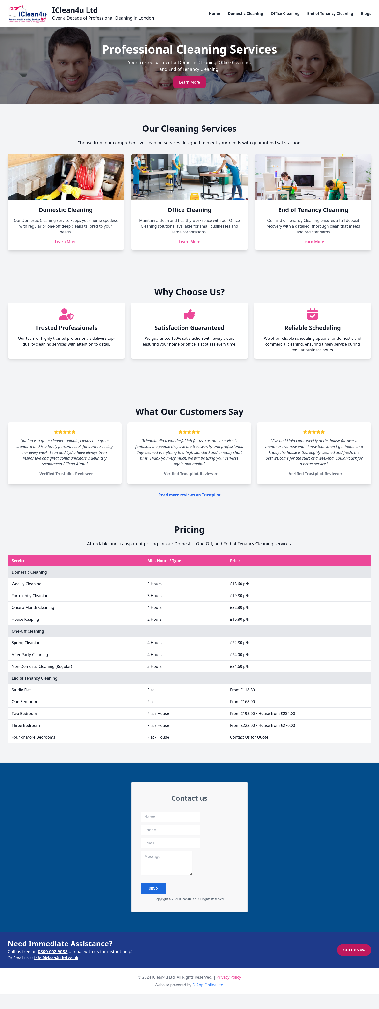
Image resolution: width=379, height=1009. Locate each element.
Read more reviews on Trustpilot (189, 494)
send (153, 888)
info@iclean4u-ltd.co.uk (56, 957)
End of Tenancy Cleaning (330, 13)
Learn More (189, 82)
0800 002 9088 (53, 951)
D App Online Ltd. (208, 984)
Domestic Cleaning (245, 13)
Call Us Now (354, 950)
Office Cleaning (285, 13)
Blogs (366, 13)
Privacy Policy (229, 977)
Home (214, 13)
